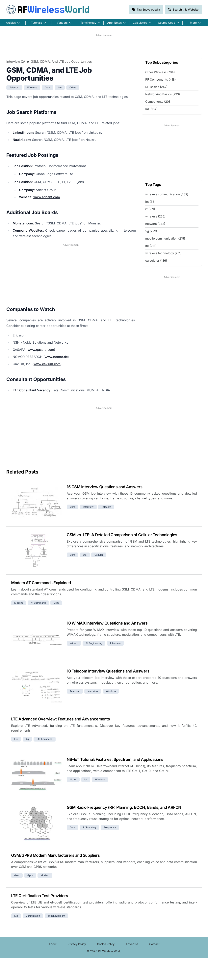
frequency (110, 827)
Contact (154, 944)
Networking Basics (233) (162, 94)
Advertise (132, 944)
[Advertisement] (104, 46)
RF (48, 10)
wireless (32, 87)
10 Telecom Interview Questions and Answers (108, 671)
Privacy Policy (77, 944)
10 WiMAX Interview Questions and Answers (107, 623)
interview (88, 506)
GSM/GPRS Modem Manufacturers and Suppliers (55, 855)
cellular (98, 554)
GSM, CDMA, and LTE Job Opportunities (61, 61)
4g (27, 739)
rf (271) (150, 209)
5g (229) (151, 231)
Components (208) (158, 101)
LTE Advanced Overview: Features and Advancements (60, 719)
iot (85, 779)
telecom (14, 87)
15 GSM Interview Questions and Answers (104, 486)
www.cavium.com (47, 364)
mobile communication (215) (165, 238)
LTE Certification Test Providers (39, 895)
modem (18, 602)
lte (60, 87)
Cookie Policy (106, 944)
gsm (47, 87)
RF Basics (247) (156, 87)
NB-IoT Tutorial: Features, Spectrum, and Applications (115, 759)
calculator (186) (156, 260)
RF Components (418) (160, 79)
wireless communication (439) (166, 194)
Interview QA (15, 61)
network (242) (155, 224)
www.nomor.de (56, 357)
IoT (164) (151, 109)
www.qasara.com (41, 350)
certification (33, 915)
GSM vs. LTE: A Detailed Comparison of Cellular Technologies (122, 534)
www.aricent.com (46, 197)
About (53, 944)
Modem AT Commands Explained (41, 582)
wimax (74, 643)
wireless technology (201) (163, 253)
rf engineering (94, 643)
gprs (30, 875)
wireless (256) (155, 216)
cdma (72, 87)
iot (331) (150, 202)
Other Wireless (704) (160, 72)
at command (38, 602)
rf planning (89, 827)
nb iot (73, 779)
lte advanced (44, 739)
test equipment (56, 915)
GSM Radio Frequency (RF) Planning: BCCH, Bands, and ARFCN (124, 807)
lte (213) (150, 246)
